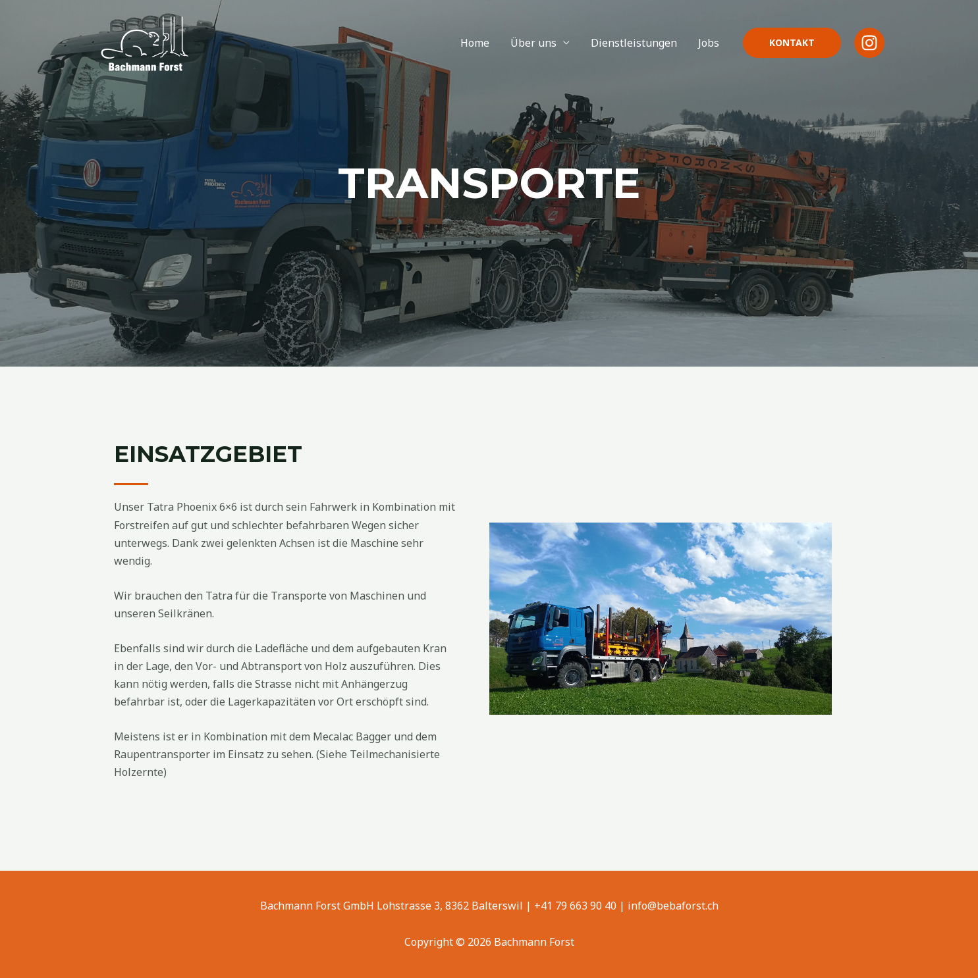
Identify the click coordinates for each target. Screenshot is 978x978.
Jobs (708, 43)
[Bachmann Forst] (143, 41)
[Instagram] (869, 43)
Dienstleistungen (634, 43)
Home (474, 43)
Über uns (533, 43)
